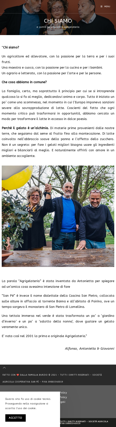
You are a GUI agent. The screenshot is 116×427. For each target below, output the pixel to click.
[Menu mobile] (105, 6)
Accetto (15, 417)
